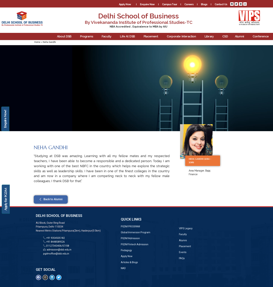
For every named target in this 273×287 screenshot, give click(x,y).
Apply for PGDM (6, 199)
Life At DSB (128, 36)
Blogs (204, 4)
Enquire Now (147, 4)
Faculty (107, 36)
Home (37, 42)
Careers (188, 4)
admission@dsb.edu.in (58, 249)
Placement (152, 36)
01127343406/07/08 (57, 245)
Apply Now (126, 4)
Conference (261, 36)
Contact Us (221, 4)
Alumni (240, 36)
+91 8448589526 (55, 241)
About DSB (65, 36)
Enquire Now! (5, 119)
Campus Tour (169, 4)
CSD (225, 36)
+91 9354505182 (55, 238)
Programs (87, 36)
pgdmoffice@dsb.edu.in (56, 253)
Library (210, 36)
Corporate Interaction (182, 36)
